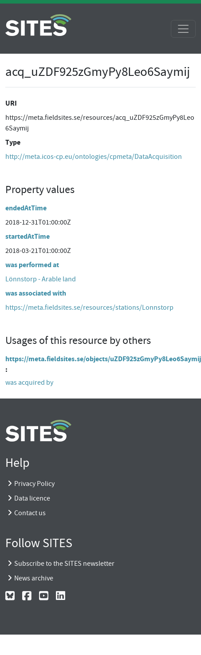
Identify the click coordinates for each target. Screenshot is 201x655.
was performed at (32, 264)
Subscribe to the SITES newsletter (64, 563)
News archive (33, 578)
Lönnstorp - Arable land (40, 279)
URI (11, 103)
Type (12, 142)
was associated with (35, 293)
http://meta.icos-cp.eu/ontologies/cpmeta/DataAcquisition (93, 156)
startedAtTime (27, 236)
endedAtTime (26, 208)
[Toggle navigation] (183, 29)
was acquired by (29, 382)
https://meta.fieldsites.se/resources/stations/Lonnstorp (89, 307)
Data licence (32, 498)
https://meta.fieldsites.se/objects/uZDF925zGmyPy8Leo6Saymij (103, 358)
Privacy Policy (34, 483)
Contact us (30, 513)
